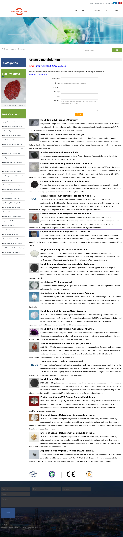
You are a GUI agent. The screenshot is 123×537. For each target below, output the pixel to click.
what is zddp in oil (9, 131)
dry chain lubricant (9, 230)
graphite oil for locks (9, 122)
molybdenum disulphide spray (12, 126)
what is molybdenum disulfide (12, 144)
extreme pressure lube (10, 167)
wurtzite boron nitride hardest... (13, 135)
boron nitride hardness (10, 212)
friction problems (8, 225)
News (117, 10)
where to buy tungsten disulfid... (13, 153)
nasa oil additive (8, 194)
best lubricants (7, 180)
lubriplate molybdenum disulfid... (13, 189)
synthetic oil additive (9, 221)
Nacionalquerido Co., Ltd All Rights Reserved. (23, 527)
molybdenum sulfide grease (12, 216)
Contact (97, 10)
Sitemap (4, 524)
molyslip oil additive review (11, 140)
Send (79, 114)
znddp (5, 158)
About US (85, 10)
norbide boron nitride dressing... (13, 171)
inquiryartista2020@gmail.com (103, 3)
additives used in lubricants (11, 198)
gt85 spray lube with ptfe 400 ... (13, 203)
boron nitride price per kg (11, 234)
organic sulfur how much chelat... (13, 149)
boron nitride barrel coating (11, 185)
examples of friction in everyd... (13, 162)
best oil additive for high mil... (12, 239)
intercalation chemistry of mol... (13, 243)
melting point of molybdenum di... (13, 176)
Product (107, 10)
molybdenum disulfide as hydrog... (14, 248)
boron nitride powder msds (11, 207)
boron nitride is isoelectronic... (12, 252)
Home (75, 10)
